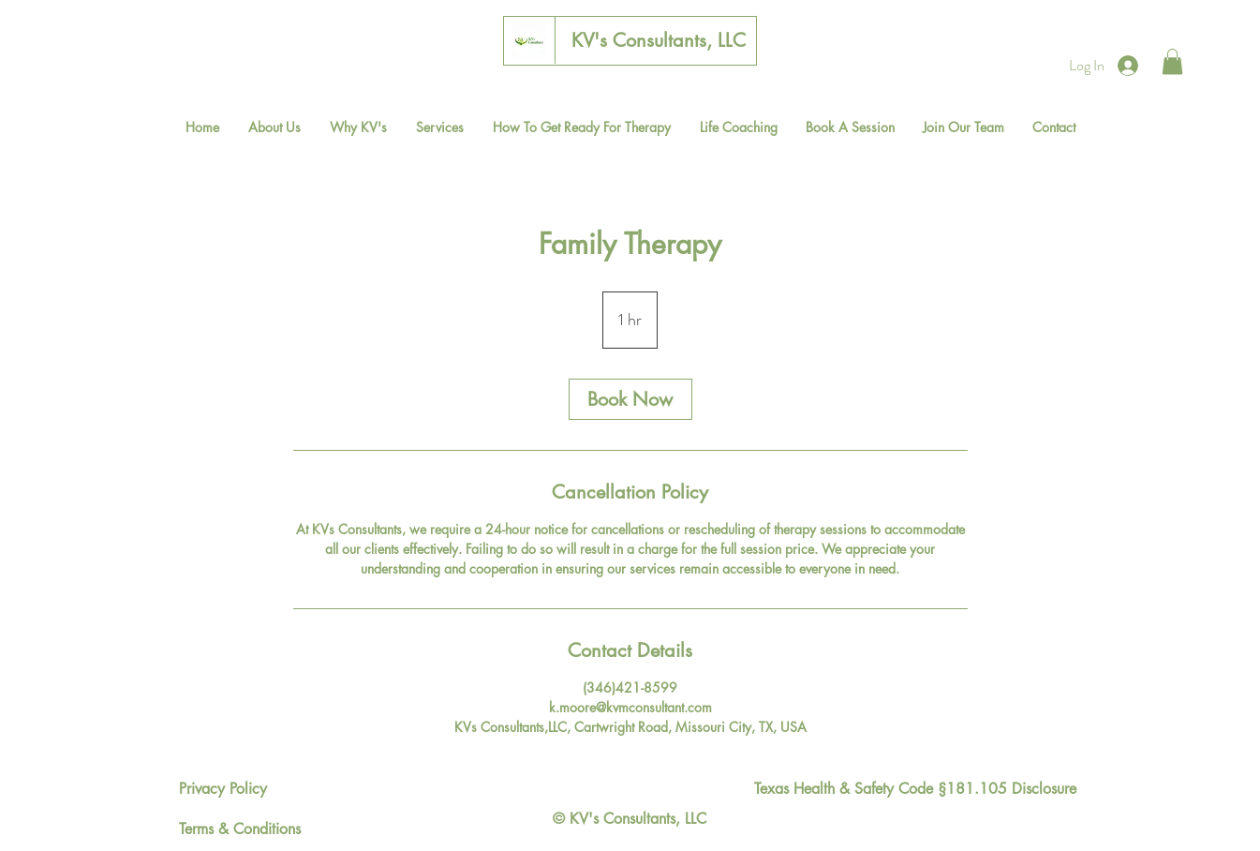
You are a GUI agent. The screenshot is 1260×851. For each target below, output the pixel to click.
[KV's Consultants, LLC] (659, 40)
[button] (1172, 61)
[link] (630, 399)
